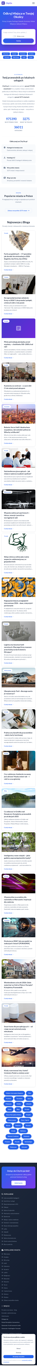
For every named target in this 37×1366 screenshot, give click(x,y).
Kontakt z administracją (9, 1313)
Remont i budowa (13, 1136)
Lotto (4, 1229)
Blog (18, 1109)
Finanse (7, 1142)
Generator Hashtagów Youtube (11, 1328)
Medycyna (13, 1147)
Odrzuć (18, 1348)
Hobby (19, 1104)
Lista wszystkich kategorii (10, 1198)
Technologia (28, 1142)
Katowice (23, 54)
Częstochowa (7, 1291)
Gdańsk (14, 54)
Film (29, 1093)
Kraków (31, 54)
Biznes (8, 1125)
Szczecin (7, 57)
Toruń (4, 1285)
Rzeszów (5, 1282)
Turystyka (19, 1098)
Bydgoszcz (6, 1275)
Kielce (5, 1288)
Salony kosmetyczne (9, 1238)
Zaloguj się (5, 1319)
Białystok (5, 1278)
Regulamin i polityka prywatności (12, 1333)
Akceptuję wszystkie (18, 1356)
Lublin (30, 57)
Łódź (24, 57)
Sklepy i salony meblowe (10, 1219)
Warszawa (16, 57)
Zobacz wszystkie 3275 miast (18, 210)
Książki (28, 1115)
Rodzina (18, 1125)
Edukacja (26, 1136)
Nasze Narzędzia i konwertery (11, 1322)
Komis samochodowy (9, 1241)
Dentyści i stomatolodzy (10, 1222)
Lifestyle (28, 1104)
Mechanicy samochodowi (10, 1213)
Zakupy (5, 1207)
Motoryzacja (12, 1120)
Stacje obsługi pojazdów (10, 1226)
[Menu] (33, 3)
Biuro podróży (7, 1244)
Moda (9, 1109)
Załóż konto (19, 1183)
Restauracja (6, 1235)
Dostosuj (18, 1352)
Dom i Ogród (25, 1120)
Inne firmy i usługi (8, 1201)
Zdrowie (24, 1147)
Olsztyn (5, 1297)
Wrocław (5, 54)
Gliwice (5, 1294)
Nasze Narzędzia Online (13, 1115)
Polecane (8, 1104)
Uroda (13, 1131)
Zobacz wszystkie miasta (10, 1300)
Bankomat (6, 1216)
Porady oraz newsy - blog (9, 1310)
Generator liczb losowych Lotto (11, 1325)
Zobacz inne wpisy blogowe (14, 1093)
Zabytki (5, 1232)
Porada (27, 1109)
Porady (17, 1142)
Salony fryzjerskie (8, 1210)
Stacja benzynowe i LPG (10, 1204)
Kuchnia (8, 1098)
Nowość (28, 1125)
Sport (29, 1098)
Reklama (23, 1131)
